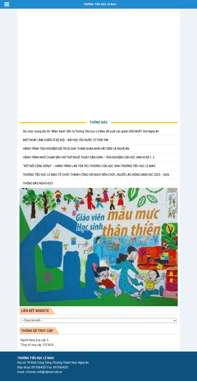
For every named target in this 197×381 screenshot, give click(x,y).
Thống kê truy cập (37, 331)
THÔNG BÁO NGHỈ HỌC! (38, 183)
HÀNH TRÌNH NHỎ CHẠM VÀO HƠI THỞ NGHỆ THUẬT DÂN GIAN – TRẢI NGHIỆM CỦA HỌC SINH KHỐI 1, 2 (88, 157)
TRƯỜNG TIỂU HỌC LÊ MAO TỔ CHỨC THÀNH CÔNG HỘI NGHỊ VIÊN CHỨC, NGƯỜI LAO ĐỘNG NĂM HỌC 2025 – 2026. (96, 175)
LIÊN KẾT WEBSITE (35, 311)
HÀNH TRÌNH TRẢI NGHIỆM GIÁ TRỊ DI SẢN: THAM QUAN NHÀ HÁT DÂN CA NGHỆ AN (76, 149)
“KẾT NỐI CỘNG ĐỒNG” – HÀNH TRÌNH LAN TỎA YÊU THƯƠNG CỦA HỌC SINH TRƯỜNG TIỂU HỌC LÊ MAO (89, 166)
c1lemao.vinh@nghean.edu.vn (43, 372)
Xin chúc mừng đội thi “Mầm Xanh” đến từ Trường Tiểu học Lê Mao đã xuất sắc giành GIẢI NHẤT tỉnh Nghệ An (91, 131)
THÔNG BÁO (98, 122)
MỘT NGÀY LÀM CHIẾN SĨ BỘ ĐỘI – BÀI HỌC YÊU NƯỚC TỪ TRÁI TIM (65, 140)
